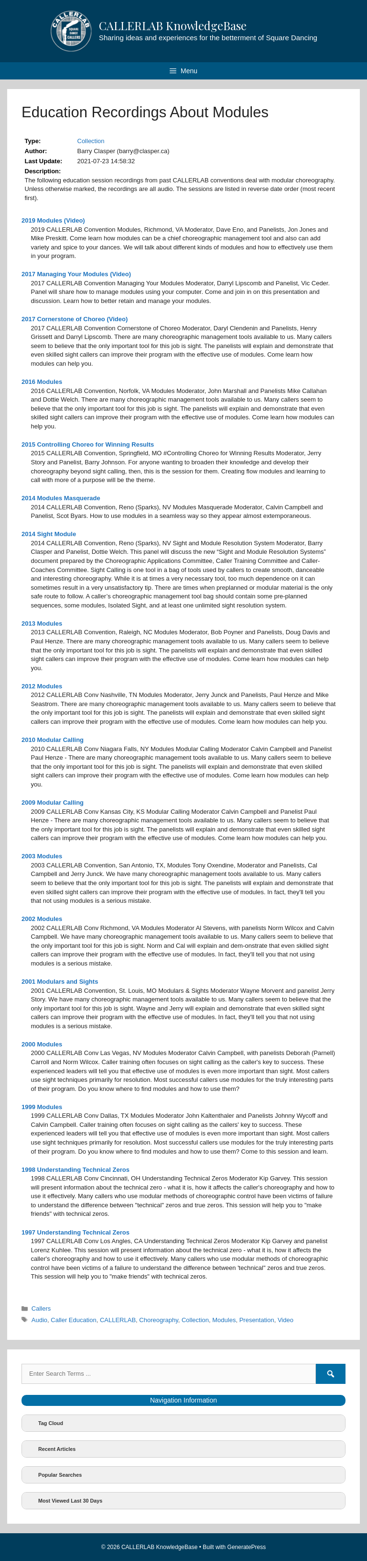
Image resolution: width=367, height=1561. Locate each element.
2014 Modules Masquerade (61, 498)
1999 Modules (42, 1107)
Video (285, 1320)
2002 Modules (42, 918)
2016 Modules (42, 381)
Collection (91, 141)
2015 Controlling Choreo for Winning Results (88, 444)
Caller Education (73, 1320)
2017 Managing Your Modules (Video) (76, 274)
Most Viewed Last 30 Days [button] (63, 1500)
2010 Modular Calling (53, 739)
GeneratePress (246, 1547)
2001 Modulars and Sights (60, 981)
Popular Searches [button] (53, 1475)
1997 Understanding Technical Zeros (76, 1232)
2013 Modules (42, 623)
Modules (224, 1320)
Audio (39, 1320)
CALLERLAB (118, 1320)
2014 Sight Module (49, 534)
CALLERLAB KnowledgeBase (173, 25)
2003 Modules (42, 856)
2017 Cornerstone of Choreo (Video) (75, 319)
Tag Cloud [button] (44, 1423)
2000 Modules (42, 1044)
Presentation (256, 1320)
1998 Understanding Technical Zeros (76, 1169)
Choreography (158, 1320)
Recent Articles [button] (50, 1449)
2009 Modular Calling (53, 802)
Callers (41, 1308)
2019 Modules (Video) (53, 220)
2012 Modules (42, 686)
